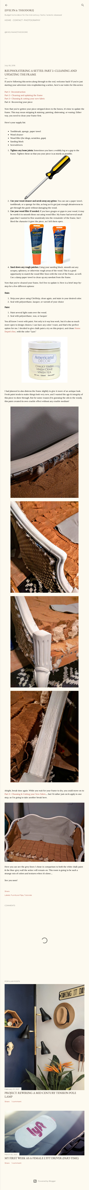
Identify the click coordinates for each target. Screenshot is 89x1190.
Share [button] (7, 891)
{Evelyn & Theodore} (19, 10)
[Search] (82, 4)
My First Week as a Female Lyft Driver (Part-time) (42, 1158)
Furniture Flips (17, 895)
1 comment (16, 1101)
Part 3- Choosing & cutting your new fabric (25, 98)
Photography (32, 20)
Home (8, 20)
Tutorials (28, 895)
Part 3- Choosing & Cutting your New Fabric (25, 794)
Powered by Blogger (44, 1181)
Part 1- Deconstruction (15, 92)
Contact (18, 20)
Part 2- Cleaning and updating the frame (24, 95)
